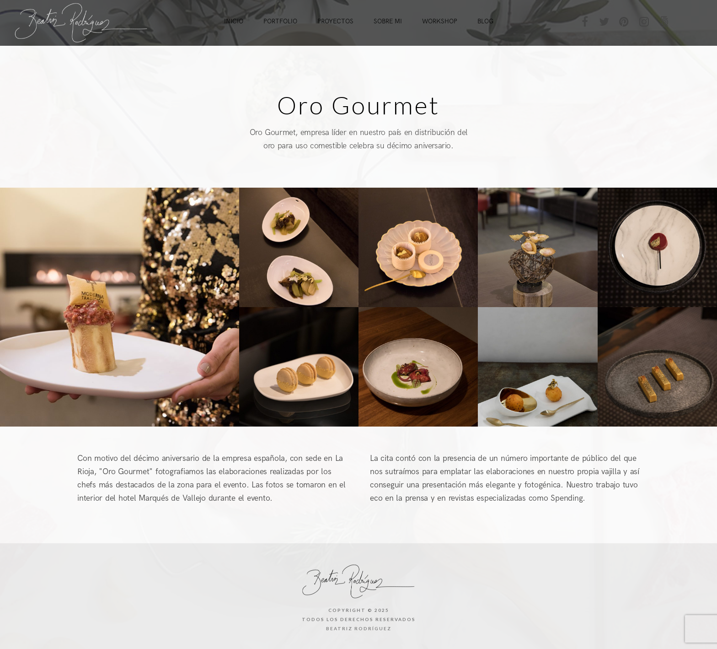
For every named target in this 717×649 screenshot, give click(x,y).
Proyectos (335, 21)
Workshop (439, 21)
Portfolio (280, 21)
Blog (485, 21)
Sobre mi (388, 21)
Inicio (233, 21)
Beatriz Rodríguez (358, 628)
